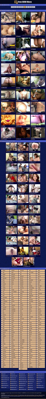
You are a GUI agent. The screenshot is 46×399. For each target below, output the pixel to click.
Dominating (5, 297)
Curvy (4, 293)
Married (21, 328)
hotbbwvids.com (14, 385)
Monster (30, 332)
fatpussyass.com (32, 373)
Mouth (39, 332)
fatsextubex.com (23, 389)
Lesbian (12, 326)
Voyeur (39, 363)
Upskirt (21, 363)
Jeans (4, 320)
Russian (4, 349)
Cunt (39, 291)
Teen (21, 359)
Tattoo (39, 357)
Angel (39, 270)
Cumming (22, 291)
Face (21, 301)
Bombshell (31, 280)
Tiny (3, 361)
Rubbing (39, 347)
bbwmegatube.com (5, 377)
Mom (21, 332)
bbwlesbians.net (23, 377)
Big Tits (21, 278)
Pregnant (13, 345)
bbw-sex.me (4, 381)
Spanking (13, 353)
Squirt (30, 353)
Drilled (30, 297)
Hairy (30, 312)
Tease (12, 359)
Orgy (3, 339)
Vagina (30, 363)
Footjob (39, 305)
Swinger (30, 357)
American (22, 270)
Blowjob (21, 280)
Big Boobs (4, 278)
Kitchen (30, 322)
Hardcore (4, 314)
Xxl (38, 366)
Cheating (30, 285)
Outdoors (13, 339)
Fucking (30, 307)
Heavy (12, 314)
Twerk (4, 363)
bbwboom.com (22, 385)
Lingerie (30, 326)
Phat (30, 341)
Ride (30, 347)
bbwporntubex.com (23, 381)
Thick (30, 359)
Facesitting (31, 301)
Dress (21, 297)
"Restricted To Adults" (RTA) (14, 395)
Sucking (39, 355)
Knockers (39, 322)
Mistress (4, 332)
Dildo (3, 295)
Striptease (31, 355)
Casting (21, 285)
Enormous (31, 299)
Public (30, 345)
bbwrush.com (13, 377)
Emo (21, 299)
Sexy (21, 349)
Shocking (4, 351)
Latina (21, 324)
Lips (38, 326)
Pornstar (39, 343)
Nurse (30, 336)
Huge (39, 316)
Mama (12, 328)
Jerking (12, 320)
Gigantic (39, 309)
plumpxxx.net (4, 383)
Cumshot (30, 291)
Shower (12, 351)
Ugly (12, 363)
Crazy (21, 289)
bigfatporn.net (5, 375)
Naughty (39, 334)
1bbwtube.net (31, 377)
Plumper (21, 343)
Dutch (39, 297)
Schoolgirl (13, 349)
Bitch (39, 278)
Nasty (21, 334)
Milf (38, 330)
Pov (3, 345)
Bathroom (13, 274)
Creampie (30, 289)
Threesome (40, 359)
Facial (39, 301)
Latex (12, 324)
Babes (39, 272)
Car (12, 285)
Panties (30, 339)
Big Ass (39, 276)
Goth (3, 312)
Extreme (12, 301)
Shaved (39, 349)
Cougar (39, 287)
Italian (30, 318)
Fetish (4, 305)
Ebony (12, 299)
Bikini (30, 278)
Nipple (12, 336)
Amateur (12, 270)
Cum (3, 291)
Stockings (13, 355)
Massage (30, 328)
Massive (39, 328)
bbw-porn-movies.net (39, 380)
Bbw (30, 274)
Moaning (12, 332)
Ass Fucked (31, 272)
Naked (12, 334)
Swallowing (13, 357)
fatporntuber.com (23, 379)
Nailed (4, 334)
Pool (30, 343)
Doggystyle (31, 295)
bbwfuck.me (40, 381)
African (4, 270)
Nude (21, 336)
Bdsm (39, 274)
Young (21, 368)
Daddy (21, 293)
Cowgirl (12, 289)
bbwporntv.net (13, 383)
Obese (39, 336)
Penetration (22, 341)
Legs (3, 326)
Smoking (30, 351)
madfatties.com (40, 385)
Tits (21, 361)
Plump (12, 343)
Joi (29, 320)
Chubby (4, 287)
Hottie (21, 316)
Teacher (4, 359)
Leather (30, 324)
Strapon (21, 355)
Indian (12, 318)
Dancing (30, 293)
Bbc (21, 274)
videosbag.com (14, 381)
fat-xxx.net (31, 385)
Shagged (30, 349)
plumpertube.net (41, 377)
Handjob (39, 312)
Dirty (12, 295)
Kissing (21, 322)
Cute (12, 293)
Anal (30, 270)
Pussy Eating (5, 347)
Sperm (21, 353)
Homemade (40, 314)
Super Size (4, 357)
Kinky (12, 322)
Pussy (39, 345)
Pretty (21, 345)
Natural (30, 334)
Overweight (22, 339)
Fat (12, 303)
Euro (39, 299)
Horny (12, 316)
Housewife (31, 316)
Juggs (39, 320)
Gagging (4, 309)
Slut (21, 351)
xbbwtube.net (22, 373)
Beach (4, 276)
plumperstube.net (41, 373)
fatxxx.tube (4, 387)
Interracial (22, 318)
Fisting (30, 305)
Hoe (29, 314)
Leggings (39, 324)
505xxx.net (13, 373)
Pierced (39, 341)
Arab (3, 272)
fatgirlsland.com (14, 375)
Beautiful (13, 276)
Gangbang (13, 309)
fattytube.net (31, 375)
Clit (12, 287)
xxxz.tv (39, 383)
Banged (4, 274)
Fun (38, 307)
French (12, 307)
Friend (21, 307)
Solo (38, 351)
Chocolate (40, 285)
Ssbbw (39, 353)
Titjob (12, 361)
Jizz (21, 320)
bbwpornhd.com (41, 387)
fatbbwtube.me (14, 389)
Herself (21, 314)
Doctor (21, 295)
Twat (38, 361)
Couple (4, 289)
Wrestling (30, 366)
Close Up (21, 287)
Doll (38, 295)
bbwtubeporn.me (41, 375)
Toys (30, 361)
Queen (12, 347)
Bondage (39, 280)
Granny (12, 312)
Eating (4, 299)
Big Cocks (13, 278)
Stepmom (4, 355)
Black (4, 280)
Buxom (4, 285)
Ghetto (30, 309)
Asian (12, 272)
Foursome (4, 307)
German (21, 309)
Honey (4, 316)
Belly (30, 276)
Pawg (12, 341)
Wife (3, 366)
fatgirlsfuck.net (23, 375)
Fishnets (21, 305)
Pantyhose (40, 339)
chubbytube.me (31, 379)
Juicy (3, 322)
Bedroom (22, 276)
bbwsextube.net (5, 385)
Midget (30, 330)
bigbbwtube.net (23, 383)
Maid (3, 328)
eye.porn (4, 373)
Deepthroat (40, 293)
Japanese (39, 318)
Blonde (12, 280)
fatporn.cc (22, 387)
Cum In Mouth (14, 291)
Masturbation (5, 330)
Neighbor (4, 336)
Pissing (4, 343)
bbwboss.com (13, 387)
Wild (12, 366)
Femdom (39, 303)
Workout (21, 366)
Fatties (21, 303)
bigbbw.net (31, 387)
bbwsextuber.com (5, 379)
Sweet (21, 357)
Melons (21, 330)
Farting (4, 303)
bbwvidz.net (13, 379)
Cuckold (39, 289)
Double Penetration (12, 297)
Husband (4, 318)
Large (4, 324)
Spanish (4, 353)
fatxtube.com (31, 381)
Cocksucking (31, 287)
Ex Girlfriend (5, 301)
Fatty (30, 303)
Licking (21, 326)
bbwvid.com (31, 389)
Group (21, 312)
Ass (21, 272)
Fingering (13, 305)
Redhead (21, 347)
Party (3, 341)
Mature (12, 330)
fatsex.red (30, 383)
